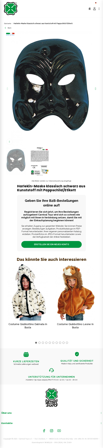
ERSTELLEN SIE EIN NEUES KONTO (51, 244)
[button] (7, 88)
